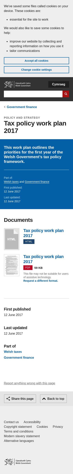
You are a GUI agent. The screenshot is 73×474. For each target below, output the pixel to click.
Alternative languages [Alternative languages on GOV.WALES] (19, 440)
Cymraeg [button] (58, 84)
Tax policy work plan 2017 (11, 239)
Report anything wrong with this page (29, 383)
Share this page (22, 398)
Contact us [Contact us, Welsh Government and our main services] (11, 422)
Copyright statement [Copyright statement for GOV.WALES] (18, 426)
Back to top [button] (55, 398)
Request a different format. (40, 280)
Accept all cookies (36, 60)
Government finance (22, 107)
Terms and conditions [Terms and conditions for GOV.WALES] (18, 431)
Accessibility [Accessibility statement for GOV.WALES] (32, 422)
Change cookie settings (36, 69)
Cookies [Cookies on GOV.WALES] (42, 426)
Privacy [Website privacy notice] (58, 426)
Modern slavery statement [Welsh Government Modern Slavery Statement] (22, 436)
